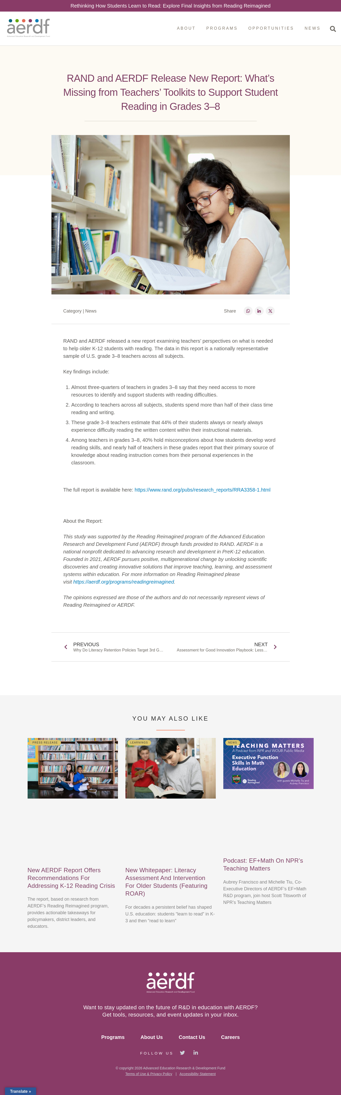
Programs (222, 28)
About (186, 28)
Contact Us (192, 1037)
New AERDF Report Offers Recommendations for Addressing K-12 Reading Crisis (71, 878)
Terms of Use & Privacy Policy (148, 1074)
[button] (248, 310)
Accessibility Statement (198, 1074)
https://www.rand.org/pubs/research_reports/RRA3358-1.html (201, 490)
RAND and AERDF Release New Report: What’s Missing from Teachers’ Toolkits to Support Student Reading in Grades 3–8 (170, 92)
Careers (230, 1037)
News (313, 28)
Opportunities (271, 28)
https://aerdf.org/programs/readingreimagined (123, 582)
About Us (152, 1037)
